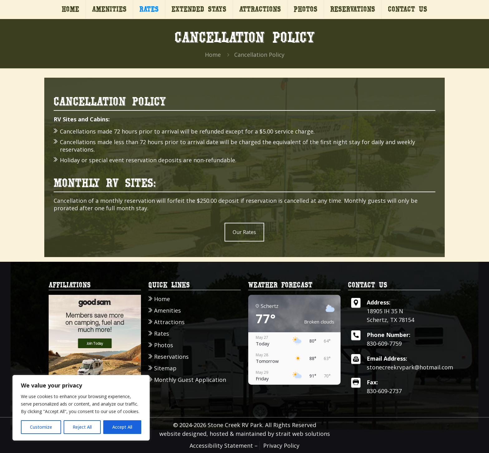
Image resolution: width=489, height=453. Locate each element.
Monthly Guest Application (190, 379)
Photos (163, 345)
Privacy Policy (281, 445)
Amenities (167, 310)
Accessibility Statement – (224, 445)
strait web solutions (303, 433)
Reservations (171, 356)
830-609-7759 (384, 343)
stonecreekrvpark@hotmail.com (410, 367)
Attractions (169, 322)
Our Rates (244, 232)
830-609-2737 (384, 391)
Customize (41, 427)
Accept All (122, 427)
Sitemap (165, 368)
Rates (161, 333)
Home (213, 54)
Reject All (82, 427)
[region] (81, 408)
